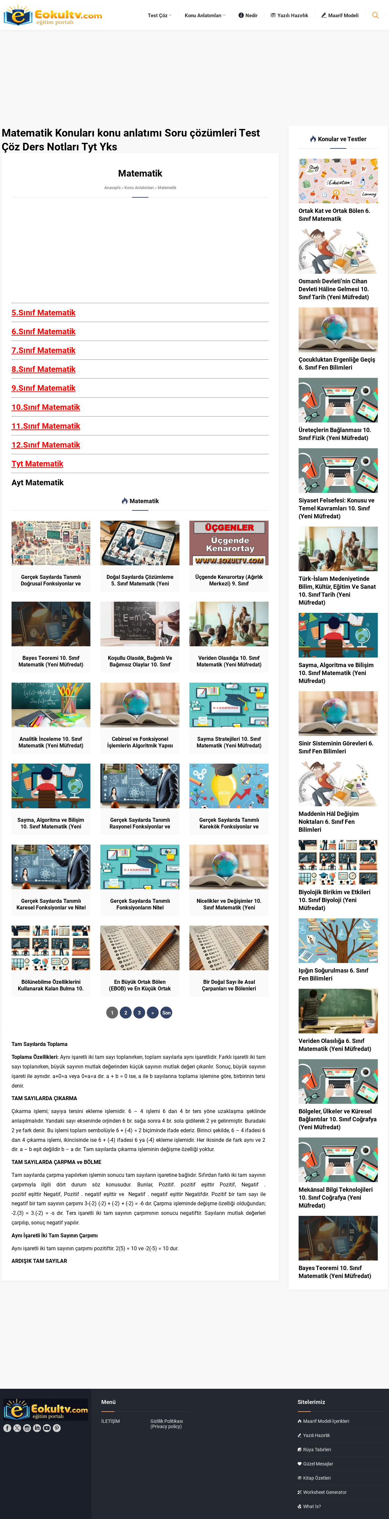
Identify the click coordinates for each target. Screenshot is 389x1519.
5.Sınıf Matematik (44, 312)
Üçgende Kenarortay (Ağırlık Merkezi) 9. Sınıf (229, 580)
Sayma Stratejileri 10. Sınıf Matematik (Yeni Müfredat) (229, 742)
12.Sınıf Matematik (46, 444)
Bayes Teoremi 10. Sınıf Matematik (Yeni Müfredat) (50, 661)
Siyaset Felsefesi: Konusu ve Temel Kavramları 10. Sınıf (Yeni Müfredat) (336, 508)
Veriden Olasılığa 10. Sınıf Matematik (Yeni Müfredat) (229, 661)
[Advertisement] (140, 254)
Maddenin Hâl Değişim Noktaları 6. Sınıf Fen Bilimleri (329, 821)
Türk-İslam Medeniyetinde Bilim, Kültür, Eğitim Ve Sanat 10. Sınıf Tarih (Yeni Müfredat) (337, 590)
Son (166, 1012)
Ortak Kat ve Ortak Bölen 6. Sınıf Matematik (334, 214)
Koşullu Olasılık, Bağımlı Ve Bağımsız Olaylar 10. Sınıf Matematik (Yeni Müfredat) (140, 664)
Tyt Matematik (37, 463)
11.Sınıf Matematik (46, 425)
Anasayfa (112, 187)
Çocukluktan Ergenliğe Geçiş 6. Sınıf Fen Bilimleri (337, 363)
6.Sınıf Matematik (44, 331)
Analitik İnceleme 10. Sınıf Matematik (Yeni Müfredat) (50, 742)
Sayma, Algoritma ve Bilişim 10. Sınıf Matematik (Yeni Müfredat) (50, 826)
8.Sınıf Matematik (44, 369)
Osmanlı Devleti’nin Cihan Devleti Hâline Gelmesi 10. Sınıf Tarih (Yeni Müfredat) (334, 289)
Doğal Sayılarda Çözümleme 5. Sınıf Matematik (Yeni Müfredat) (140, 583)
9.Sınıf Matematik (44, 387)
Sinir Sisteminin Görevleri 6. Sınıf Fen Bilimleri (336, 747)
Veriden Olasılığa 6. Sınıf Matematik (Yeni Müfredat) (335, 1045)
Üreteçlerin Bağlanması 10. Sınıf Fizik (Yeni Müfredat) (335, 434)
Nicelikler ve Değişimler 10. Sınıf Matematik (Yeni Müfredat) (229, 907)
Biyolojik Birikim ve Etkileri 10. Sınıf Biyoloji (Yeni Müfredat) (335, 900)
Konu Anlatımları (139, 187)
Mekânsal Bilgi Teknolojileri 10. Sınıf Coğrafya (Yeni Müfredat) (336, 1197)
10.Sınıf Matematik (46, 407)
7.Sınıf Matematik (44, 350)
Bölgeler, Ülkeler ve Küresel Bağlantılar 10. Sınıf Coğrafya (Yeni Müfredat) (338, 1119)
